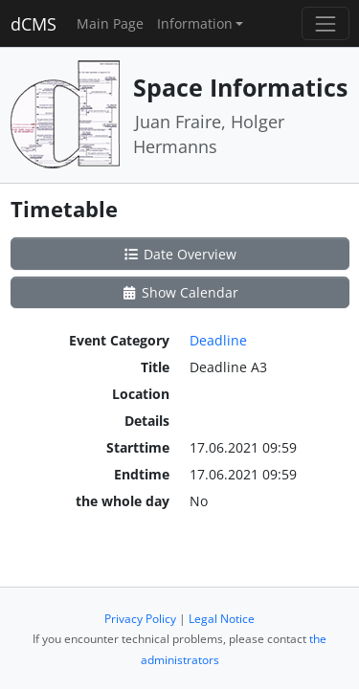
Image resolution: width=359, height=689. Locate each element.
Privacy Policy (140, 619)
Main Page (110, 23)
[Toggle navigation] (325, 23)
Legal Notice (222, 619)
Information (195, 23)
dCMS (33, 23)
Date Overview (179, 254)
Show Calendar (179, 292)
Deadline (218, 340)
